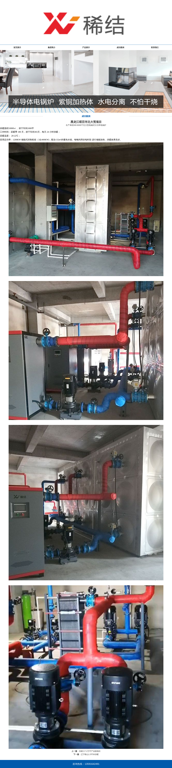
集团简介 (51, 47)
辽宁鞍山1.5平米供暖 (89, 754)
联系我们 (155, 47)
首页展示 (17, 47)
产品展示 (86, 47)
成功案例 (120, 47)
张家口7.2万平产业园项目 (89, 751)
